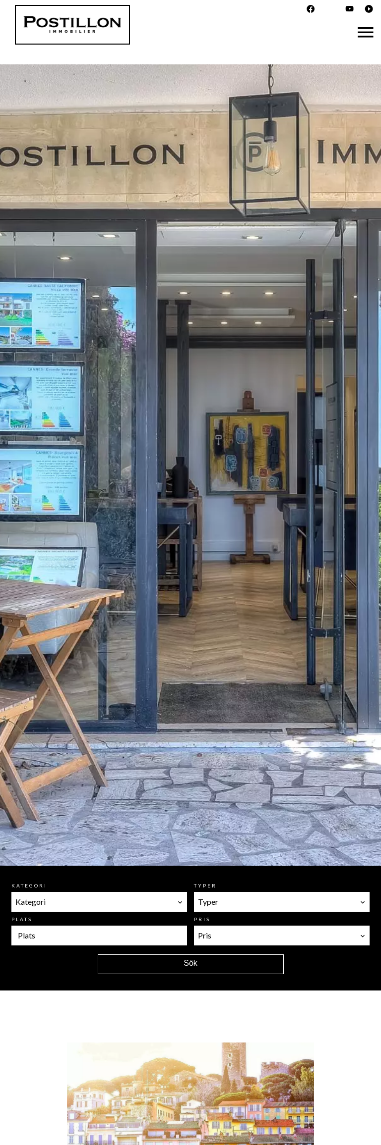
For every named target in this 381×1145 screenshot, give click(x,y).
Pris (202, 919)
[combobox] (99, 902)
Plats (21, 919)
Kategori (29, 885)
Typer (205, 885)
